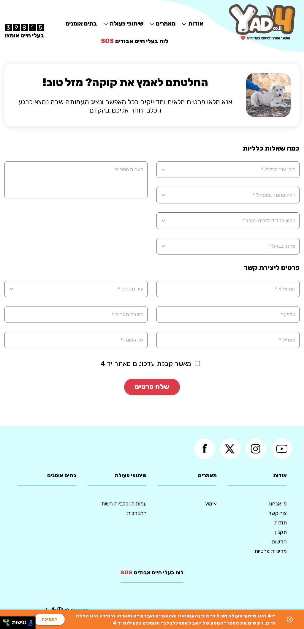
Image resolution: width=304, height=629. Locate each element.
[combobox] (232, 169)
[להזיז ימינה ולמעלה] (8, 621)
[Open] (163, 169)
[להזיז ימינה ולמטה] (8, 624)
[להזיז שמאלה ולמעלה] (4, 621)
